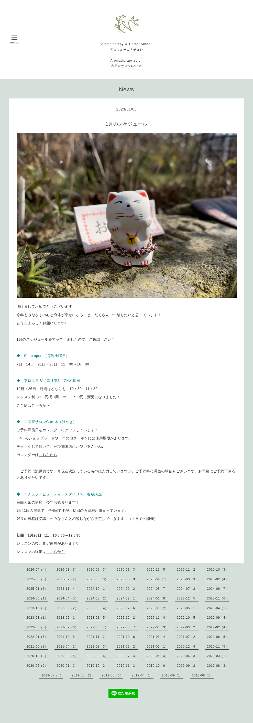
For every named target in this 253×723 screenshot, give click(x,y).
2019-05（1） (112, 675)
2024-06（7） (218, 589)
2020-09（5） (67, 656)
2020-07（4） (127, 656)
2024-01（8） (158, 598)
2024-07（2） (188, 589)
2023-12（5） (188, 598)
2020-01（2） (67, 666)
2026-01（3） (127, 569)
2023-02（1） (67, 617)
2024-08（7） (158, 589)
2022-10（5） (188, 617)
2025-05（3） (127, 579)
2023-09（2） (67, 608)
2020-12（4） (188, 646)
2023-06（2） (158, 608)
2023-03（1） (37, 617)
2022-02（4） (218, 627)
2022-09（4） (218, 617)
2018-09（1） (173, 675)
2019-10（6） (158, 666)
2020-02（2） (37, 666)
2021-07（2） (188, 637)
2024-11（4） (67, 589)
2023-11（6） (218, 598)
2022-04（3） (158, 627)
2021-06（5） (218, 637)
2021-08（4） (158, 637)
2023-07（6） (127, 608)
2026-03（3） (67, 569)
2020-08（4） (97, 656)
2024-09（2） (127, 589)
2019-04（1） (142, 675)
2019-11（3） (127, 666)
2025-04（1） (158, 579)
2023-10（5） (37, 608)
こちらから (40, 405)
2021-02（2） (127, 646)
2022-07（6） (67, 627)
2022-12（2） (127, 617)
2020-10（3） (37, 656)
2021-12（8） (67, 637)
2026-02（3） (97, 569)
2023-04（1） (218, 608)
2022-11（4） (158, 617)
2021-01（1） (158, 646)
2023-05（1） (188, 608)
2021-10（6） (127, 637)
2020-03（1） (218, 656)
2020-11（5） (218, 646)
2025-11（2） (188, 569)
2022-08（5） (37, 627)
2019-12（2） (97, 666)
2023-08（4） (97, 608)
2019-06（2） (82, 675)
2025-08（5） (37, 579)
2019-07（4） (52, 675)
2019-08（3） (218, 666)
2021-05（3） (37, 646)
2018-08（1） (203, 675)
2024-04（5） (67, 598)
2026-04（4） (37, 569)
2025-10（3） (218, 569)
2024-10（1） (97, 589)
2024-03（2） (97, 598)
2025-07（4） (67, 579)
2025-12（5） (158, 569)
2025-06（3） (97, 579)
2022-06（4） (97, 627)
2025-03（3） (188, 579)
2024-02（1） (127, 598)
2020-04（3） (188, 656)
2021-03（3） (97, 646)
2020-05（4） (158, 656)
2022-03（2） (188, 627)
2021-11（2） (97, 637)
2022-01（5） (37, 637)
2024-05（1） (37, 598)
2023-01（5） (97, 617)
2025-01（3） (37, 589)
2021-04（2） (67, 646)
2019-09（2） (188, 666)
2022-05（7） (127, 627)
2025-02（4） (218, 579)
